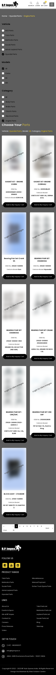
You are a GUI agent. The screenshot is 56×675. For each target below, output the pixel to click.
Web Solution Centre (37, 671)
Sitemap (40, 626)
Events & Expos (8, 610)
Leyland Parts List (43, 614)
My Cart (44, 4)
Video (4, 630)
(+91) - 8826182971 (14, 645)
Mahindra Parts (8, 582)
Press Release (7, 626)
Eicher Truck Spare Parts (41, 586)
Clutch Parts (9, 111)
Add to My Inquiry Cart (15, 205)
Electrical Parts (10, 116)
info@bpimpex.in (13, 651)
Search (31, 4)
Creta (6, 73)
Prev (5, 530)
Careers (5, 622)
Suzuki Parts (6, 586)
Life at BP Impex (8, 614)
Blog (38, 622)
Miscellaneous (38, 578)
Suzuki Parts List (43, 618)
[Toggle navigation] (51, 4)
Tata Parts (6, 578)
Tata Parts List (42, 606)
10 (13, 530)
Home (4, 16)
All (4, 68)
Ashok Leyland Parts (10, 590)
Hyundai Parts (15, 16)
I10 (4, 78)
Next (47, 528)
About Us (5, 606)
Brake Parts (8, 106)
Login (37, 4)
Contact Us (6, 618)
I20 (5, 83)
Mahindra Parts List (44, 610)
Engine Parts (9, 121)
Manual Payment (38, 582)
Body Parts (8, 102)
